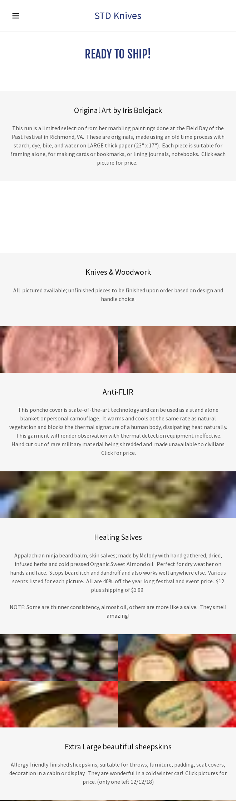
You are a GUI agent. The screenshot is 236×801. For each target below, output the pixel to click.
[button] (23, 16)
